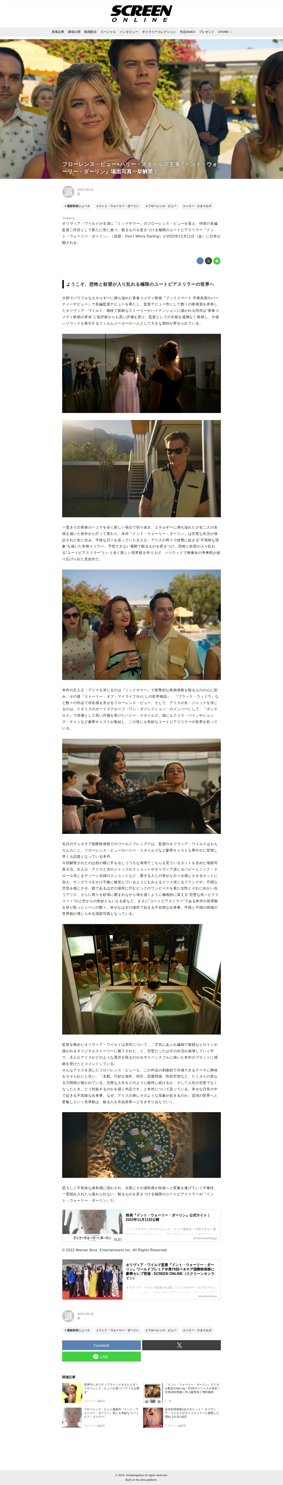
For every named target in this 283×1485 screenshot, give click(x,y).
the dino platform (146, 1479)
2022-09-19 (85, 189)
